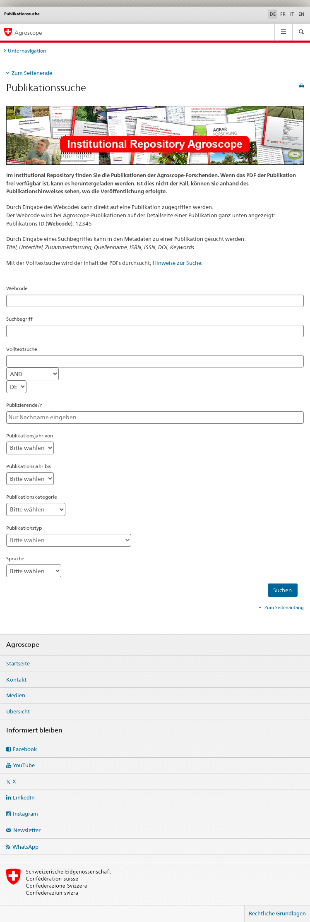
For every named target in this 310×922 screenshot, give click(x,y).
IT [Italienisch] (292, 14)
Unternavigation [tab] (27, 51)
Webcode (17, 288)
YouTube (24, 765)
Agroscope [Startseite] (28, 32)
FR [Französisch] (283, 14)
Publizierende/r (24, 405)
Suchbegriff (19, 319)
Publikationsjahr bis (28, 466)
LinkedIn (24, 797)
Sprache (15, 558)
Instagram (25, 813)
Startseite (18, 663)
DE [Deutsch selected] (273, 14)
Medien (15, 695)
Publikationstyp (24, 528)
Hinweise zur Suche (177, 262)
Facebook (25, 749)
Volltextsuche (21, 349)
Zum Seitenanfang (283, 607)
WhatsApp (25, 846)
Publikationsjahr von (29, 435)
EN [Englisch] (301, 14)
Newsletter (27, 830)
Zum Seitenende (32, 73)
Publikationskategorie (31, 497)
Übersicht (18, 711)
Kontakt (16, 679)
